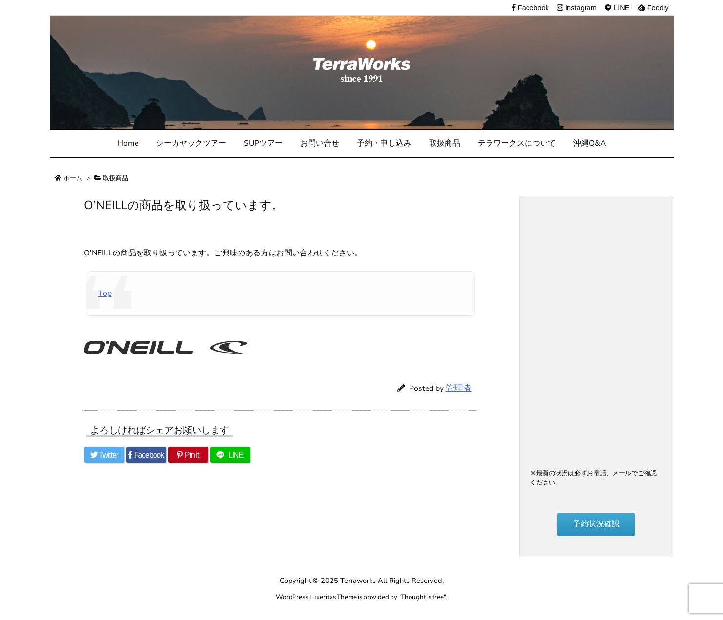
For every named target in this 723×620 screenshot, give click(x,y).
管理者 (459, 388)
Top (105, 293)
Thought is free (422, 596)
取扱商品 (115, 178)
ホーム (72, 178)
